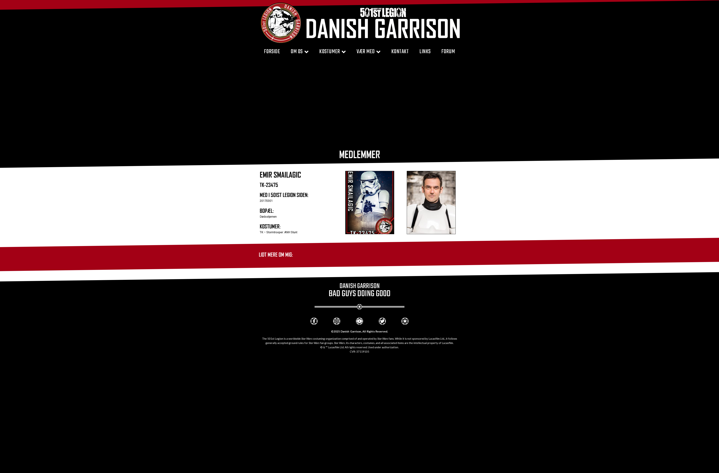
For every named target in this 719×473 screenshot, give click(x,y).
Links (425, 52)
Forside (272, 52)
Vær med (369, 52)
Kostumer (332, 52)
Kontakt (400, 52)
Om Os (299, 52)
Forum (448, 52)
